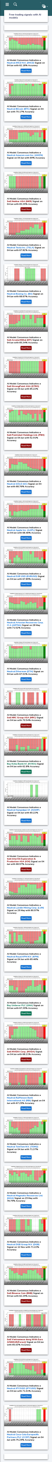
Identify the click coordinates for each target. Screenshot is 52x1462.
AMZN (9, 142)
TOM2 (9, 1134)
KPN (8, 944)
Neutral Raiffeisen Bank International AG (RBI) (20, 1099)
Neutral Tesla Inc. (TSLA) (20, 247)
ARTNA (9, 610)
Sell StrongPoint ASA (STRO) (23, 386)
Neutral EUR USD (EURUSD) (22, 576)
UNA (8, 993)
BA (7, 281)
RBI (7, 1085)
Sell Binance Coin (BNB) (20, 1293)
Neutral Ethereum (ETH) (20, 671)
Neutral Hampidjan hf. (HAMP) (23, 810)
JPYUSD (10, 1375)
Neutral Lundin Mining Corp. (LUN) (25, 907)
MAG (8, 1183)
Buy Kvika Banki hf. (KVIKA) (21, 763)
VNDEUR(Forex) (14, 1327)
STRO (9, 373)
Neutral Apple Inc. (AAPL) (21, 530)
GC (7, 471)
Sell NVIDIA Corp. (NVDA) (21, 1051)
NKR (8, 188)
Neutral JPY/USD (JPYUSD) (21, 1388)
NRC (8, 705)
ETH (8, 658)
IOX (7, 846)
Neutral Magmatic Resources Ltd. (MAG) (25, 1197)
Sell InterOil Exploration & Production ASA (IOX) (21, 860)
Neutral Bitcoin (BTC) (18, 108)
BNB (8, 1280)
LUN (8, 895)
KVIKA (9, 751)
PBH (8, 422)
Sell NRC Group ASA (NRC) (21, 717)
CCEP (8, 1422)
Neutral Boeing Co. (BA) (20, 293)
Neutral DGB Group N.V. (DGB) (23, 1244)
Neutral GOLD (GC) (17, 483)
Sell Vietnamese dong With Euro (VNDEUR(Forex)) (25, 1341)
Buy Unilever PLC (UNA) (20, 1005)
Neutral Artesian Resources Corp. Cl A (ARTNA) (25, 624)
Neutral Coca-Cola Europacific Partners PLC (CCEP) (23, 1436)
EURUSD (10, 563)
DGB (8, 1232)
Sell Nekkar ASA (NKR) (19, 201)
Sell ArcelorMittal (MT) (19, 340)
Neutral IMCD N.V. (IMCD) (20, 62)
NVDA (9, 1039)
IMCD (8, 50)
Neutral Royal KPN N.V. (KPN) (23, 956)
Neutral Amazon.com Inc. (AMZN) (25, 155)
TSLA (8, 235)
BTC (8, 96)
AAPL (9, 517)
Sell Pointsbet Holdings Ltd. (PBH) (26, 435)
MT (7, 327)
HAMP (9, 797)
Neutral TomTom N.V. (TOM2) (22, 1146)
